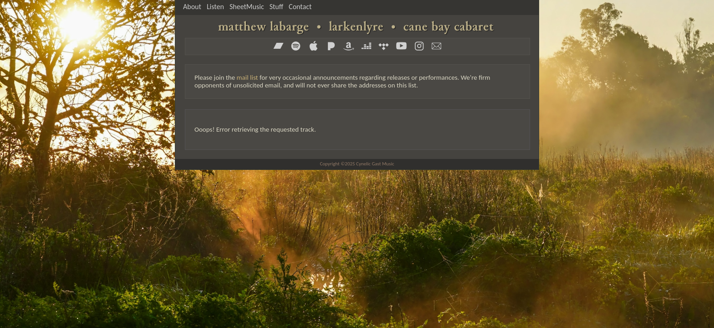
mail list (247, 77)
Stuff (276, 6)
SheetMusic (247, 6)
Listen (215, 6)
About (192, 6)
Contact (300, 6)
